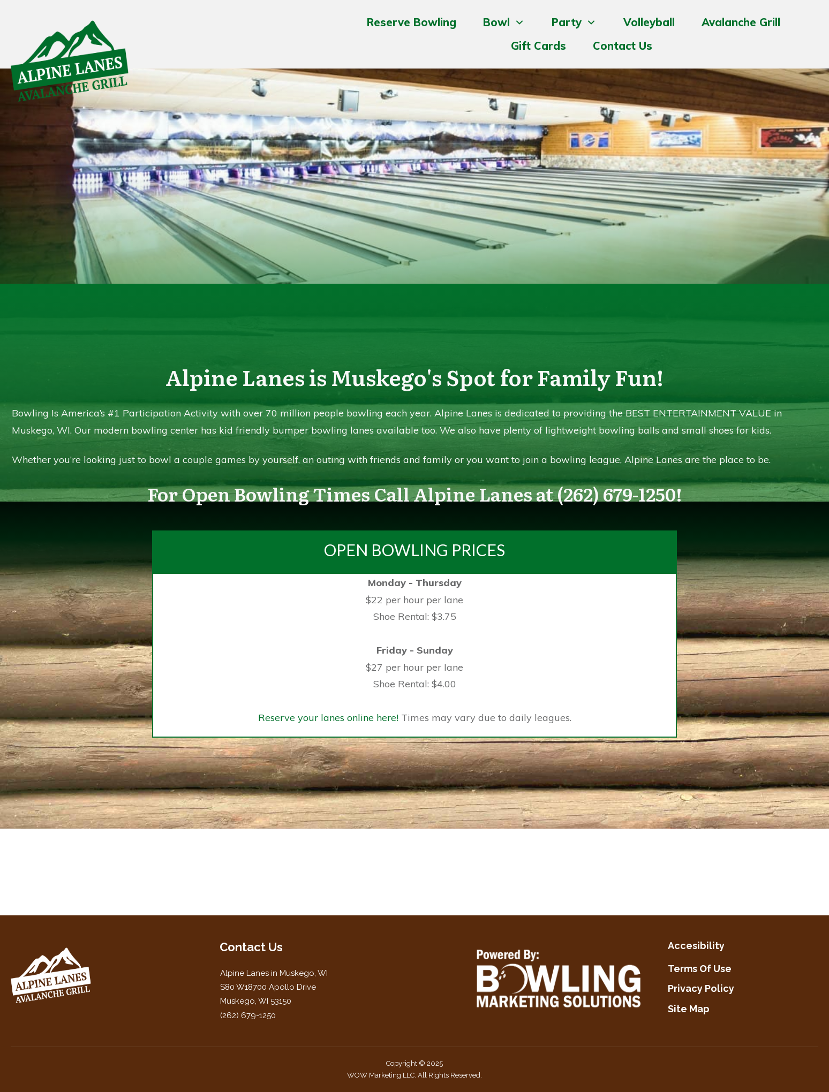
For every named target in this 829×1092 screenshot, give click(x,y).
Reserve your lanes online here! (328, 717)
